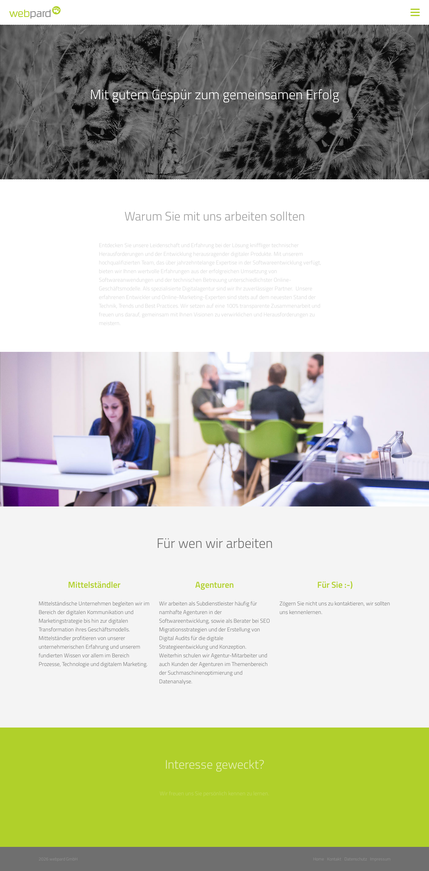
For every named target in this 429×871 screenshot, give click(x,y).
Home (318, 859)
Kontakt (334, 859)
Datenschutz (355, 859)
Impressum (380, 859)
